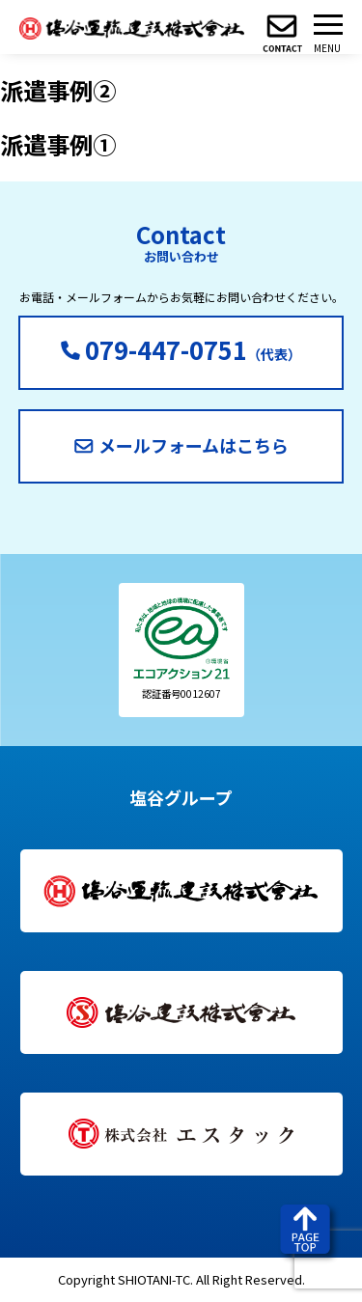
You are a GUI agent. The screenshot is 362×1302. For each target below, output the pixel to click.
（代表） (181, 349)
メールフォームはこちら (181, 444)
